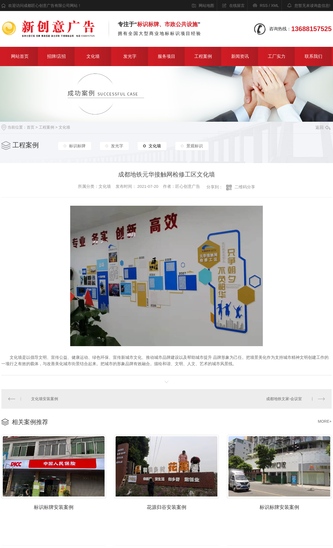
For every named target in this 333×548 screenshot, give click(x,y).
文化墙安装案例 (44, 399)
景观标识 (194, 146)
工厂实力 (276, 56)
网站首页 (20, 56)
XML (275, 5)
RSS (264, 5)
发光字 (130, 56)
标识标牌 (77, 146)
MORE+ (325, 421)
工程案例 (203, 56)
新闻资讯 (240, 56)
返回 (322, 127)
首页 (30, 127)
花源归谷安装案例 (166, 506)
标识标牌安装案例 (53, 506)
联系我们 (313, 56)
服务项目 (166, 56)
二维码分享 (244, 187)
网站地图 (206, 5)
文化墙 (93, 56)
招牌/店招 (56, 56)
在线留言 (237, 5)
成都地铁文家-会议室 (284, 399)
